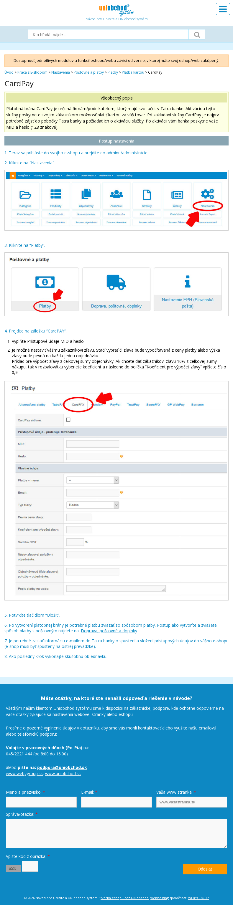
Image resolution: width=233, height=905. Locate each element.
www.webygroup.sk (24, 773)
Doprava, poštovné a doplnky (109, 630)
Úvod (9, 72)
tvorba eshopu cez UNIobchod (125, 898)
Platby (113, 72)
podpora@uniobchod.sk (62, 767)
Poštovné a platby (89, 72)
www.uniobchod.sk (63, 773)
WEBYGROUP (198, 898)
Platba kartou (133, 72)
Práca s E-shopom (32, 72)
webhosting (159, 898)
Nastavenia (60, 72)
